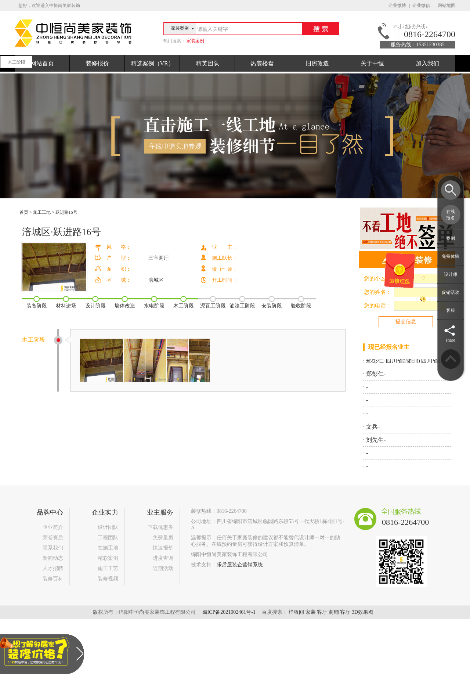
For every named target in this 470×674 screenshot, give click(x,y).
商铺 (334, 612)
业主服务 (160, 512)
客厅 (322, 612)
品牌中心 (50, 512)
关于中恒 (372, 63)
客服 (450, 310)
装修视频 (108, 578)
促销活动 (450, 292)
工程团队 (108, 537)
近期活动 (163, 568)
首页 (23, 212)
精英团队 (207, 63)
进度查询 (163, 558)
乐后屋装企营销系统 (240, 564)
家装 (311, 612)
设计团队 (108, 527)
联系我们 (53, 548)
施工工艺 (108, 568)
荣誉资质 (53, 537)
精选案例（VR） (152, 63)
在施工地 (108, 548)
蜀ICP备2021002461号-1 (228, 612)
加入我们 (427, 63)
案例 (450, 238)
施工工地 (42, 212)
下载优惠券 (160, 527)
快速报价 (163, 548)
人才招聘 (53, 568)
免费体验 (450, 256)
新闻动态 (53, 558)
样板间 (296, 612)
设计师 (450, 274)
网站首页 (42, 63)
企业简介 (53, 527)
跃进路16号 (66, 212)
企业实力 (105, 512)
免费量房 (163, 537)
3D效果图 (362, 612)
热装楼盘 (262, 63)
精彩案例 (108, 558)
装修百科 (53, 578)
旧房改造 (317, 63)
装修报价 (97, 63)
